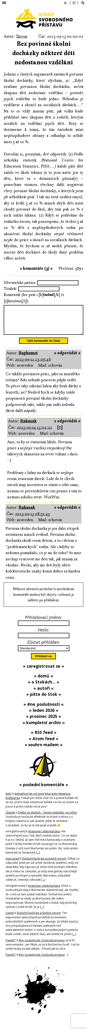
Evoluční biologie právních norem (44, 864)
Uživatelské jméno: (20, 282)
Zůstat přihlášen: (43, 647)
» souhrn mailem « (43, 750)
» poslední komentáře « (43, 790)
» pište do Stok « (43, 700)
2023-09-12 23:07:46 (33, 364)
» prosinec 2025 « (43, 722)
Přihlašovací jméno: (43, 623)
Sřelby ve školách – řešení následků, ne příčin (47, 818)
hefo (9, 799)
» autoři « (43, 693)
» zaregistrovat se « (43, 671)
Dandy (10, 918)
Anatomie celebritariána (44, 837)
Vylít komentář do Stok (43, 346)
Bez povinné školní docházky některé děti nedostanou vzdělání (43, 53)
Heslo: (43, 635)
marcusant (12, 864)
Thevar (21, 36)
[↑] (60, 432)
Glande (10, 818)
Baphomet (28, 358)
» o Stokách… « (43, 687)
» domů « (43, 681)
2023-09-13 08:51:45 (32, 519)
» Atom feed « (43, 744)
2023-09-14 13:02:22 (34, 432)
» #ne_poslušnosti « (43, 710)
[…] (38, 858)
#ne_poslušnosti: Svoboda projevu (41, 946)
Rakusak (28, 426)
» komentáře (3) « (36, 268)
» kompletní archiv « (44, 728)
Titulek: (10, 288)
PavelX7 (11, 946)
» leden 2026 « (43, 716)
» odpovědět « (67, 358)
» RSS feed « (43, 738)
